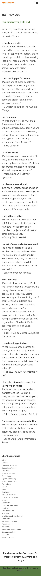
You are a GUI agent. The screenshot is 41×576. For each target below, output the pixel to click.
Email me (8, 553)
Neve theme (31, 568)
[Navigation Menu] (36, 3)
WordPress (20, 570)
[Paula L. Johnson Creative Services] (8, 3)
